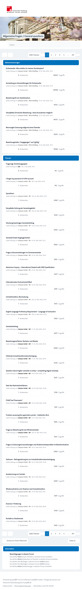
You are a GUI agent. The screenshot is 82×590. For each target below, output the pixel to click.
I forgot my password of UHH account (20, 178)
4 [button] (59, 55)
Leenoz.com (56, 579)
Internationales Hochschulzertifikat (19, 282)
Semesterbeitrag (12, 326)
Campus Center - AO (24, 329)
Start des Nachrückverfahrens (16, 385)
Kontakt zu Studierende (14, 518)
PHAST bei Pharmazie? (14, 400)
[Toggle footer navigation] (3, 574)
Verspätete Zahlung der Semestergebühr (20, 208)
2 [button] (51, 55)
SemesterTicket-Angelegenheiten (18, 238)
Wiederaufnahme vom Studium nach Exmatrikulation (25, 489)
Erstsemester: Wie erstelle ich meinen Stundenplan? (25, 68)
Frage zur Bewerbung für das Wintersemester (22, 430)
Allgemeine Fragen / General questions (23, 36)
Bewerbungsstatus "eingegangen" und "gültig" (22, 142)
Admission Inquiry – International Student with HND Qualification (30, 267)
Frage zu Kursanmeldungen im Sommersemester (23, 252)
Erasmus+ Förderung (13, 504)
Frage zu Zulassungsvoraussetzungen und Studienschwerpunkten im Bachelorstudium (37, 444)
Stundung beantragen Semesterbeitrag (20, 223)
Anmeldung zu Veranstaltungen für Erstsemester (23, 83)
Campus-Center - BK (24, 181)
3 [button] (55, 55)
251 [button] (73, 55)
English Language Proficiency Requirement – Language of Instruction (31, 311)
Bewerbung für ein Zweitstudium (18, 98)
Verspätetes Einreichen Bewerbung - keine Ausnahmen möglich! (29, 112)
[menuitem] (7, 586)
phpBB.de (27, 582)
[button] (77, 55)
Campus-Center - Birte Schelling (28, 71)
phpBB (14, 579)
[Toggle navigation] (79, 8)
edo (19, 166)
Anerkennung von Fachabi (15, 474)
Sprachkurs (10, 193)
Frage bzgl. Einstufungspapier (16, 164)
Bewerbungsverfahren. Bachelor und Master (22, 341)
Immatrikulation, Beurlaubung (17, 297)
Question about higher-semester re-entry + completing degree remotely (32, 371)
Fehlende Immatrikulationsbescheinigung (21, 356)
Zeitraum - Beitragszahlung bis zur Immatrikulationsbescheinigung (30, 459)
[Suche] (73, 45)
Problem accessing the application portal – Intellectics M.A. (27, 415)
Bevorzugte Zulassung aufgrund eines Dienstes (23, 127)
